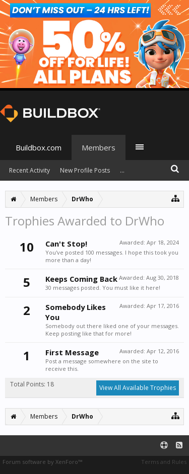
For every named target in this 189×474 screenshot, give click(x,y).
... (122, 170)
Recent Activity (29, 170)
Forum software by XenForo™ (42, 461)
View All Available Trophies (137, 387)
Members (98, 147)
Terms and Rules (163, 461)
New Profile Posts (85, 170)
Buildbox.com (38, 147)
